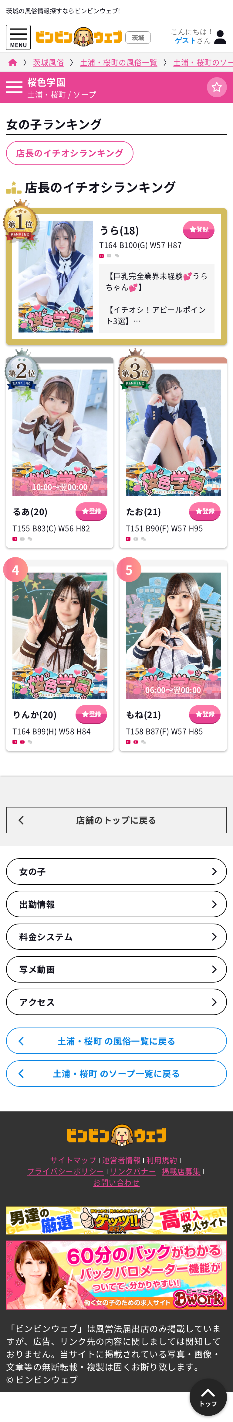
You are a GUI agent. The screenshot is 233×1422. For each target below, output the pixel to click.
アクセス (37, 1002)
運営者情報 (121, 1159)
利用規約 (161, 1159)
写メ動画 (37, 969)
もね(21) (143, 714)
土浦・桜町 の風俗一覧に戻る (116, 1041)
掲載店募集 (181, 1171)
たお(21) (143, 511)
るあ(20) (30, 511)
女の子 (32, 871)
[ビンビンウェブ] (12, 64)
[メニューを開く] (18, 34)
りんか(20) (34, 714)
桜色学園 (46, 82)
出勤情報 (37, 904)
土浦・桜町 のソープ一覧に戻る (117, 1073)
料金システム (46, 936)
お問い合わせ (116, 1182)
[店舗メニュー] (13, 87)
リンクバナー (133, 1171)
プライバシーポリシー (65, 1171)
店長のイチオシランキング (69, 152)
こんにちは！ (192, 36)
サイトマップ (73, 1159)
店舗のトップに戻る (116, 820)
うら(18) (119, 230)
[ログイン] (220, 37)
